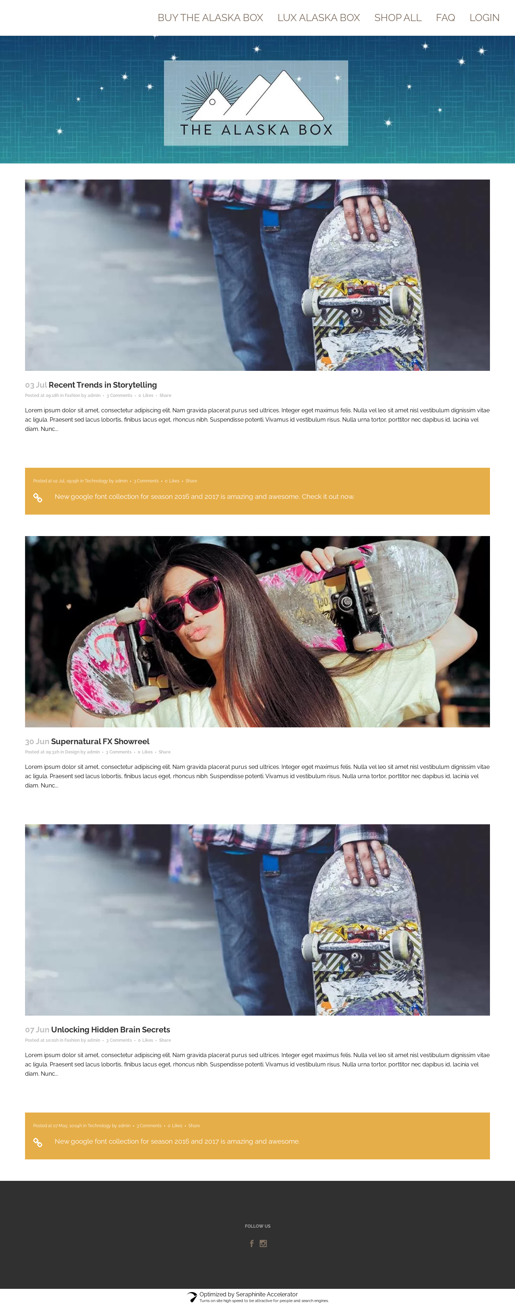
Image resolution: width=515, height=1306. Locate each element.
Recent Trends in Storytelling (103, 384)
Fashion (72, 395)
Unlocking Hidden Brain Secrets (110, 1029)
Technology (96, 480)
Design (72, 752)
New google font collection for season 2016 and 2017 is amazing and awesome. (177, 1141)
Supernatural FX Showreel (100, 741)
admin (94, 395)
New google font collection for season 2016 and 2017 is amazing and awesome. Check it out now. (205, 496)
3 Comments (119, 395)
